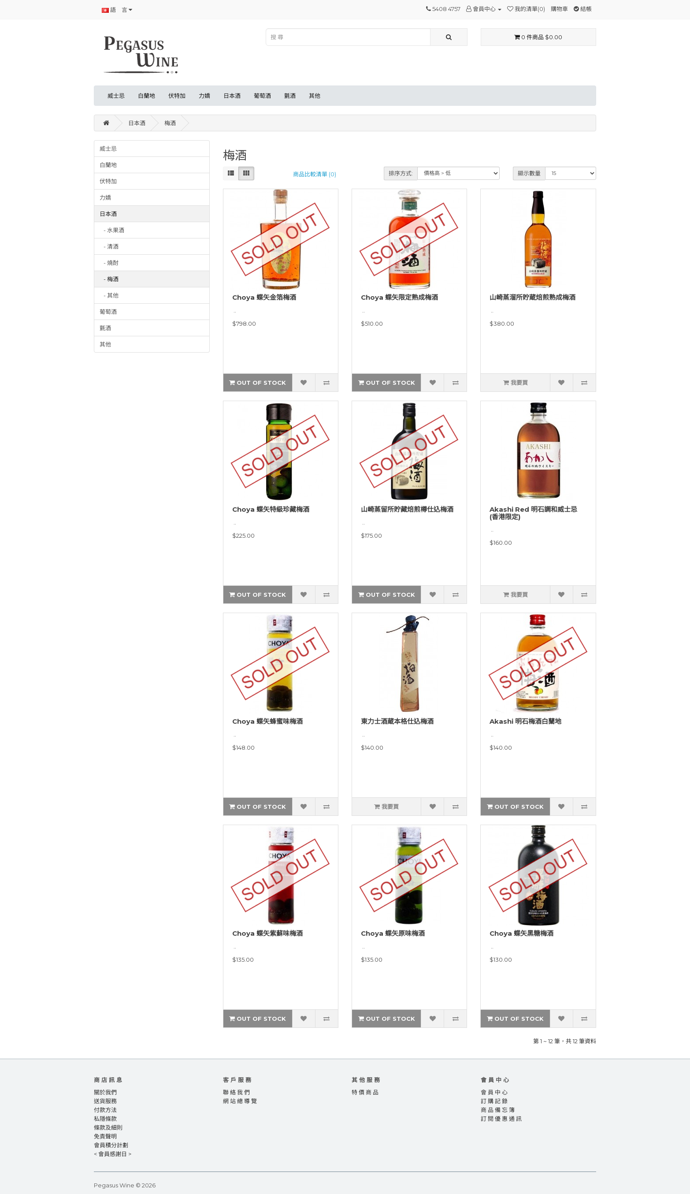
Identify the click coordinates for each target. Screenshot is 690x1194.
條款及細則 (108, 1127)
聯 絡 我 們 (236, 1092)
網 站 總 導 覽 (240, 1101)
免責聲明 (105, 1136)
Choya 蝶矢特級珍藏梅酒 (270, 509)
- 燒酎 (109, 262)
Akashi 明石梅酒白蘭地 (525, 721)
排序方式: (401, 173)
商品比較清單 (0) (314, 174)
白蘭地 (146, 95)
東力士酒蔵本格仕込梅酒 (397, 721)
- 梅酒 (109, 279)
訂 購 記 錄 (494, 1101)
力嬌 (204, 95)
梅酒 (170, 122)
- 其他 (109, 295)
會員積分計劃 (111, 1145)
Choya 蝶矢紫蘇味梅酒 (267, 933)
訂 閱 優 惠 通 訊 (501, 1118)
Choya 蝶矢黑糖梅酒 (521, 933)
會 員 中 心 (494, 1092)
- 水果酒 (112, 230)
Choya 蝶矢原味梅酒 (393, 933)
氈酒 (290, 95)
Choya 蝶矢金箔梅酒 (264, 297)
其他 (314, 95)
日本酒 (232, 95)
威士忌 (116, 95)
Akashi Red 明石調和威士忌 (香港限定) (533, 513)
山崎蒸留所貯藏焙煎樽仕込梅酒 (407, 509)
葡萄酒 (262, 95)
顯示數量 (529, 173)
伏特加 (176, 95)
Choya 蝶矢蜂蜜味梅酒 (267, 721)
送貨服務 (105, 1101)
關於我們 (105, 1092)
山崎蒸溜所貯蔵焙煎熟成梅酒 (532, 297)
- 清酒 (109, 246)
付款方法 (105, 1109)
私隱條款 (105, 1118)
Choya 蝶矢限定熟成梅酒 (399, 297)
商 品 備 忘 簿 (498, 1109)
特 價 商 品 (365, 1092)
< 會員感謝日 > (112, 1153)
